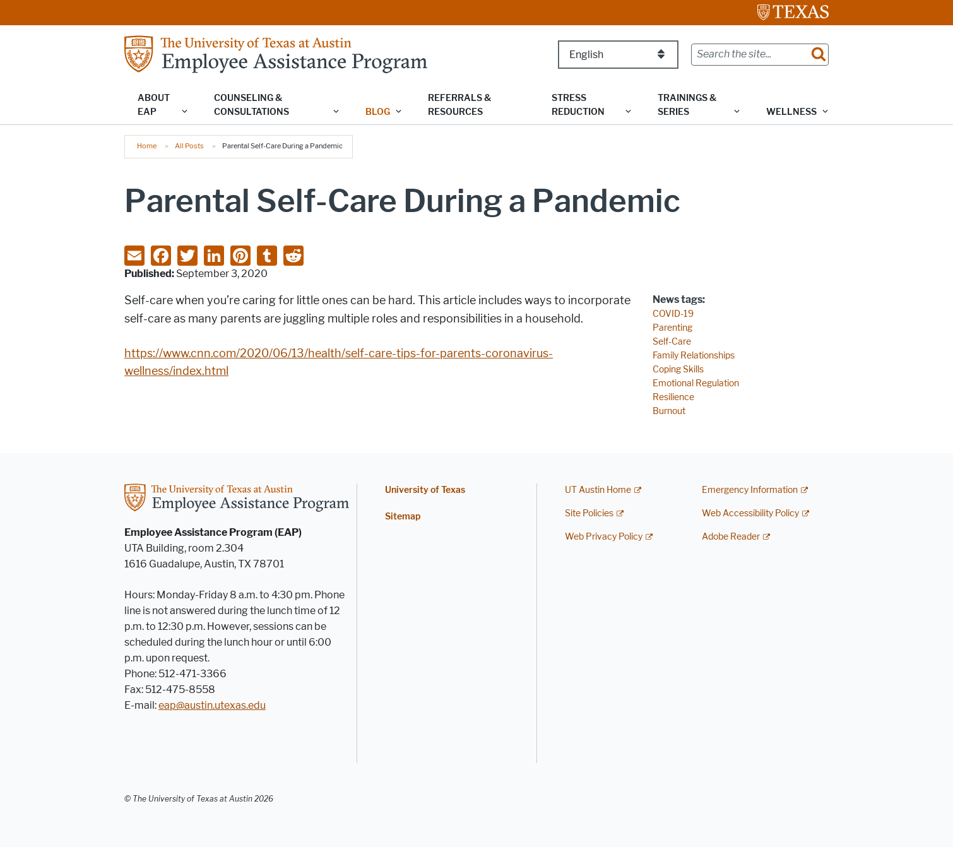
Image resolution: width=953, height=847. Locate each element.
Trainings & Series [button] (687, 105)
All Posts (189, 145)
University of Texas (425, 490)
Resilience (673, 397)
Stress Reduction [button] (578, 105)
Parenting (672, 328)
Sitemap (402, 516)
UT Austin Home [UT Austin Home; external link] (598, 490)
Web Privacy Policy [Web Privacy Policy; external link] (603, 536)
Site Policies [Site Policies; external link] (589, 513)
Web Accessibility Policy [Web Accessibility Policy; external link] (750, 513)
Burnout (669, 411)
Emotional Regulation (696, 383)
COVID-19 (673, 314)
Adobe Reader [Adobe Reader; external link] (731, 536)
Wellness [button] (791, 112)
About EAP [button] (154, 105)
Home (147, 145)
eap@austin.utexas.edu (212, 705)
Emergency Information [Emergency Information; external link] (750, 490)
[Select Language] (618, 54)
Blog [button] (377, 112)
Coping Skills (678, 369)
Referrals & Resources (459, 105)
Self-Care (672, 341)
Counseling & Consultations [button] (251, 105)
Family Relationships (694, 355)
